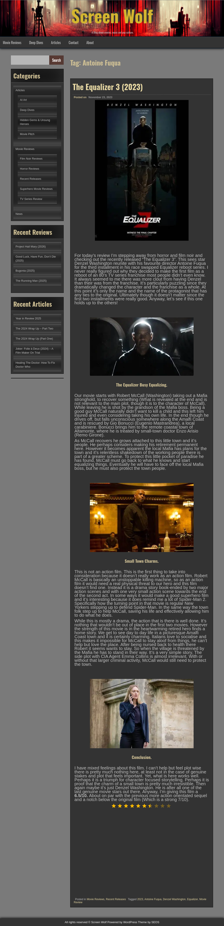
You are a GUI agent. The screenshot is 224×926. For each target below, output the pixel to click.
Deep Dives (36, 42)
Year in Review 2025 (28, 318)
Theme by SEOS (148, 922)
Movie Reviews (12, 42)
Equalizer (192, 899)
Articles (56, 42)
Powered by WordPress (122, 922)
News (19, 213)
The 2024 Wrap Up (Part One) (34, 338)
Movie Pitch (27, 134)
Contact (74, 42)
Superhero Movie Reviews (36, 189)
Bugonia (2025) (25, 270)
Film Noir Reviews (31, 158)
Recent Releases (116, 899)
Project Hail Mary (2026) (31, 246)
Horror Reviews (29, 168)
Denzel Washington (174, 899)
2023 (140, 899)
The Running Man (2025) (31, 280)
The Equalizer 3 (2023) (108, 86)
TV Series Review (31, 199)
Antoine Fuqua (152, 899)
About (90, 42)
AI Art (23, 100)
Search (56, 60)
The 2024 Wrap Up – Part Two (34, 328)
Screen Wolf (112, 15)
